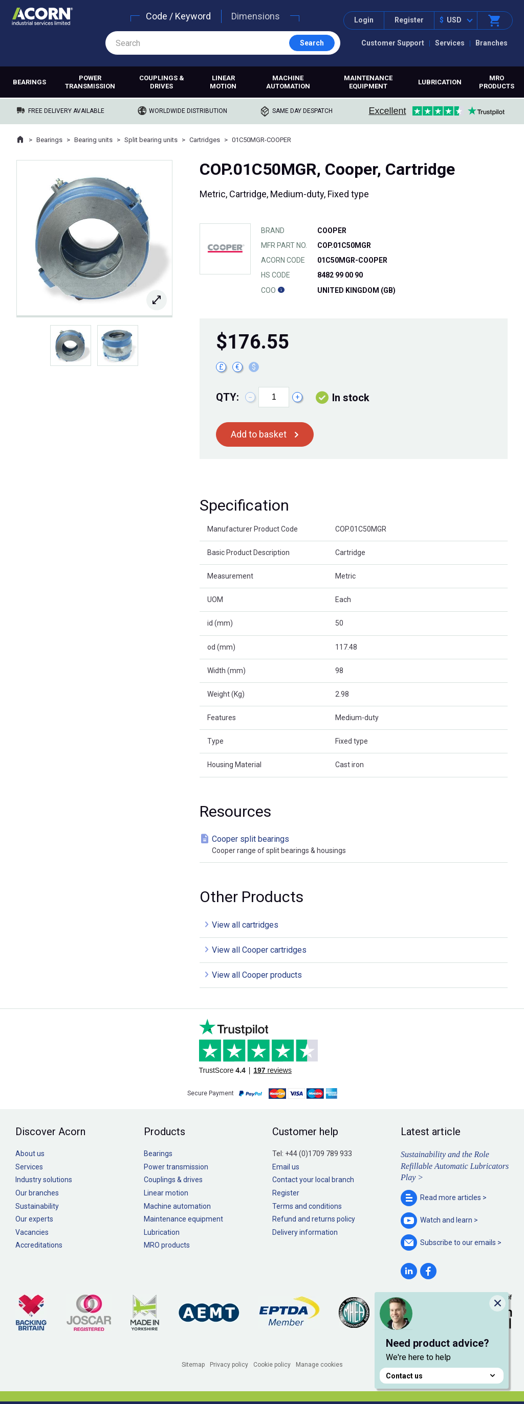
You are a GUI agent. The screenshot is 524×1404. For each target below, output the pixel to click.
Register (409, 20)
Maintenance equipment (368, 82)
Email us (285, 1167)
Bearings (29, 82)
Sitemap (193, 1364)
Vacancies (32, 1232)
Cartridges (204, 140)
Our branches (37, 1193)
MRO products (496, 82)
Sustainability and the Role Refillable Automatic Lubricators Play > (455, 1166)
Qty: (227, 397)
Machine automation (288, 82)
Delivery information (305, 1232)
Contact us (441, 1376)
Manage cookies (319, 1364)
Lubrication (440, 82)
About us (30, 1153)
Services (450, 43)
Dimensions (255, 16)
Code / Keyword (178, 16)
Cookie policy (272, 1364)
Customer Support (392, 43)
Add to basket (259, 434)
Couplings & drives (161, 82)
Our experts (34, 1219)
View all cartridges (245, 925)
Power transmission (90, 82)
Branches (491, 43)
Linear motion (223, 82)
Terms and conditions (307, 1206)
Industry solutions (43, 1180)
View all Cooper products (257, 975)
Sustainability (37, 1206)
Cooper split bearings (355, 845)
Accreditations (38, 1245)
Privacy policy (229, 1364)
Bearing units (93, 140)
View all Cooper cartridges (259, 950)
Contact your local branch (313, 1180)
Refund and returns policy (313, 1219)
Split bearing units (151, 140)
